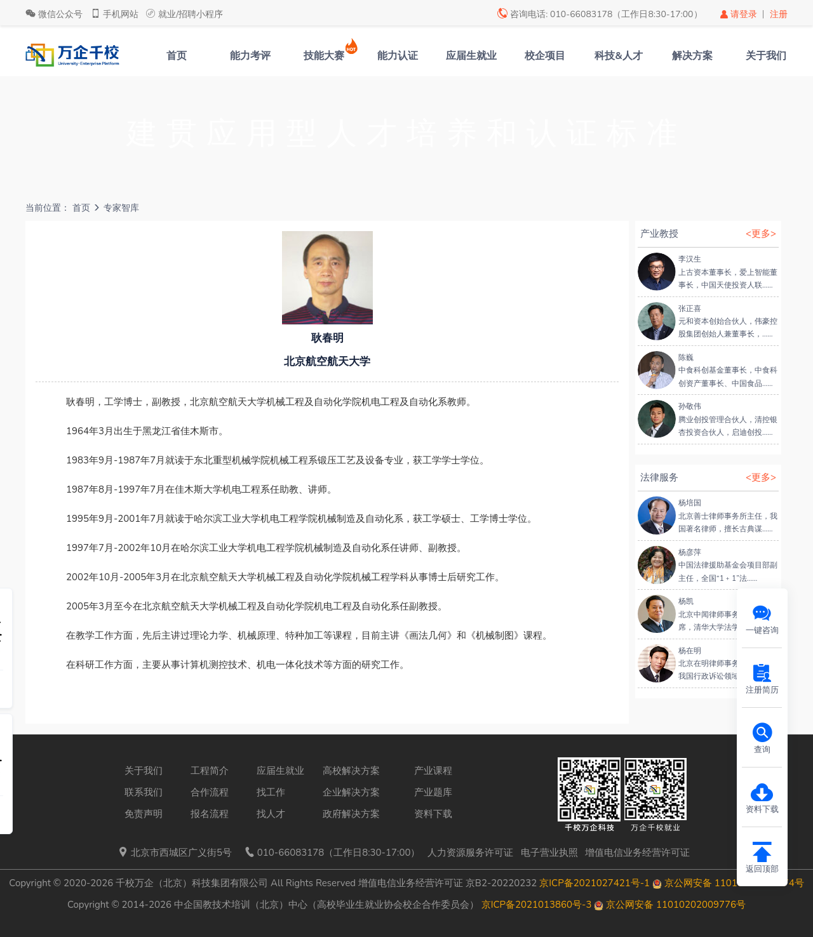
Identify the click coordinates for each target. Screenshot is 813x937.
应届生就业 (471, 56)
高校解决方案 (351, 770)
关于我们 (766, 56)
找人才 (271, 813)
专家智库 (121, 208)
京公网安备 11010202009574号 (728, 883)
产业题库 (433, 792)
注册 (779, 14)
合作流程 (210, 792)
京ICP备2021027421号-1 (594, 883)
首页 (176, 56)
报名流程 (210, 813)
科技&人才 (619, 56)
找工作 (271, 792)
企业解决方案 (351, 792)
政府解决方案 (351, 813)
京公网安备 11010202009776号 (670, 904)
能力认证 (397, 56)
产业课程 (433, 770)
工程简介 (210, 770)
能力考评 (250, 56)
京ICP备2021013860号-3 (536, 904)
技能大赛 (324, 56)
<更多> (761, 233)
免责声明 (143, 813)
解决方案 (692, 56)
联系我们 (143, 792)
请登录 (739, 14)
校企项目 (545, 56)
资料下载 (433, 813)
